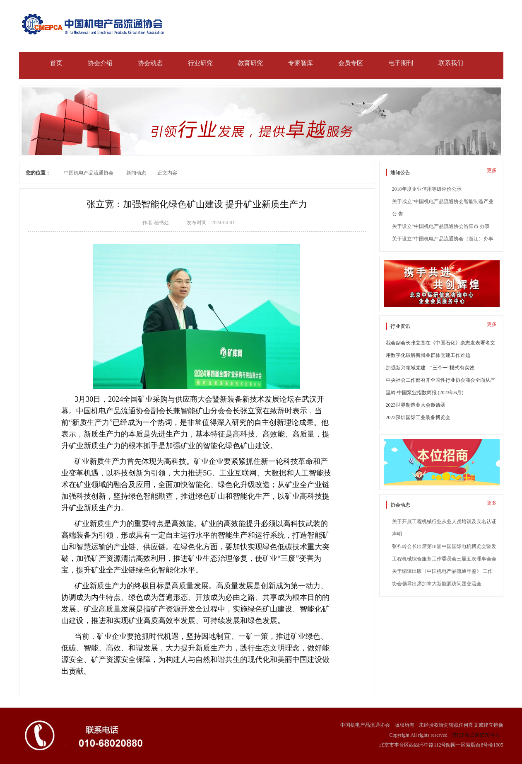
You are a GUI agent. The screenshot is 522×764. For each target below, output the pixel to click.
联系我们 (450, 63)
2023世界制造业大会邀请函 (415, 405)
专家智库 (300, 63)
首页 (56, 63)
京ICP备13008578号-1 (475, 735)
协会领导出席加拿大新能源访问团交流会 (436, 584)
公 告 (397, 214)
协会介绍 (100, 63)
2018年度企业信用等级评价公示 (427, 189)
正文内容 (167, 173)
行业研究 (200, 63)
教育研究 (250, 63)
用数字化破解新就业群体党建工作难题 (428, 355)
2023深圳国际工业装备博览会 (418, 417)
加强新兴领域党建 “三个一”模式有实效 (430, 368)
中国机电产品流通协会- (89, 173)
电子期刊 (400, 63)
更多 (492, 170)
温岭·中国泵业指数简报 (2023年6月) (425, 392)
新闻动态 (136, 173)
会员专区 (350, 63)
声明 (397, 534)
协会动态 (150, 63)
